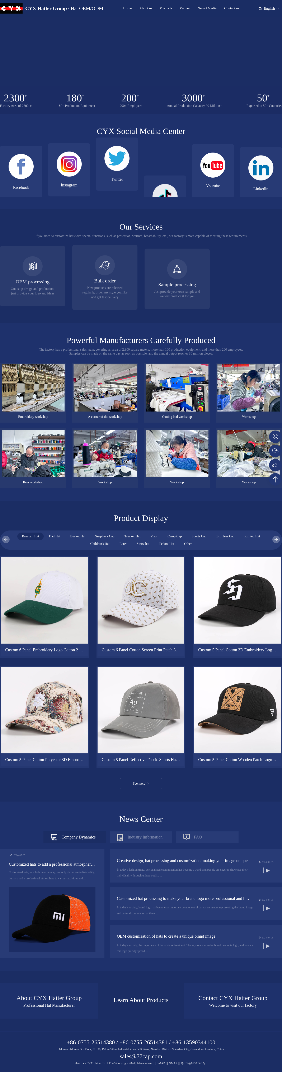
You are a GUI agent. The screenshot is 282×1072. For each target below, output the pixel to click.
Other (188, 610)
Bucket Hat (77, 602)
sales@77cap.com (141, 1056)
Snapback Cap (104, 602)
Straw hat (143, 610)
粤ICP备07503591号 (193, 1063)
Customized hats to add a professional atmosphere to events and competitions (52, 930)
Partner (185, 8)
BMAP (161, 1063)
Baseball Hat (30, 602)
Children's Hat (99, 610)
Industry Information (145, 903)
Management (144, 1063)
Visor (154, 602)
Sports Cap (199, 602)
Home (127, 8)
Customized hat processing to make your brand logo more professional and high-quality (184, 964)
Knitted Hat (252, 602)
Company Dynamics (78, 903)
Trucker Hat (132, 602)
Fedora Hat (166, 610)
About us (145, 8)
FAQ (198, 903)
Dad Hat (54, 602)
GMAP (173, 1063)
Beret (123, 610)
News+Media (207, 8)
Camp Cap (175, 602)
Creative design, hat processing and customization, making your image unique (182, 927)
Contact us (231, 8)
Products (166, 8)
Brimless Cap (225, 602)
